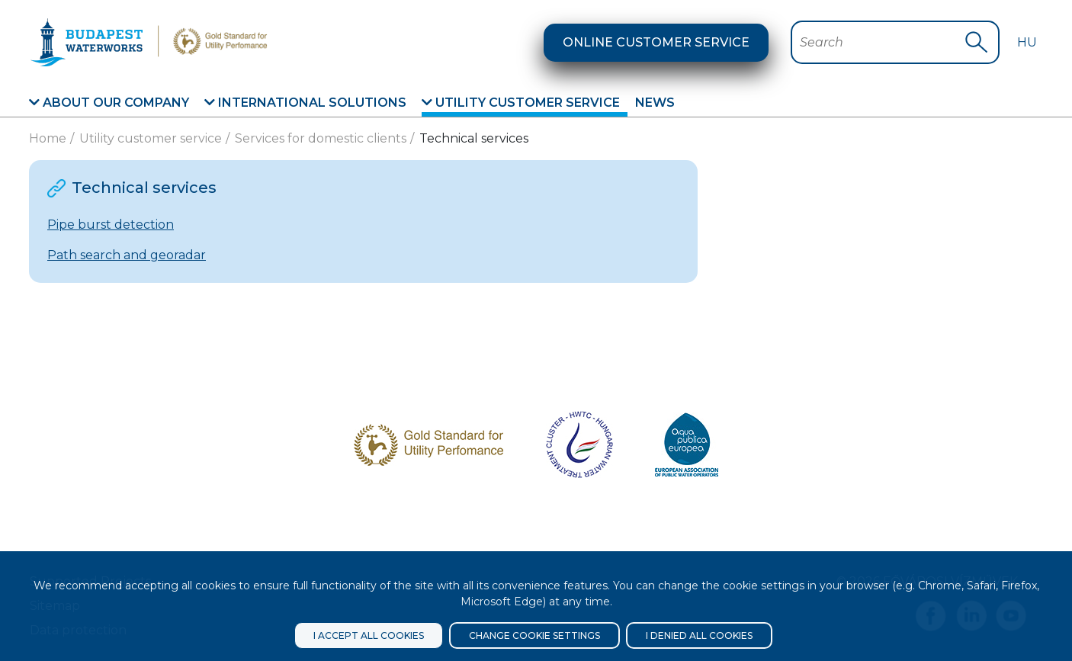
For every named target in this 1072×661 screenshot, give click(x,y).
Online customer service (656, 42)
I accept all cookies (368, 635)
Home (47, 138)
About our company (109, 102)
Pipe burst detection (110, 224)
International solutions (305, 102)
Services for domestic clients (320, 138)
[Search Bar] (881, 42)
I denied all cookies (699, 635)
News (655, 102)
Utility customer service (521, 102)
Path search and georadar (126, 255)
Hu (1027, 42)
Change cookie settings (534, 635)
